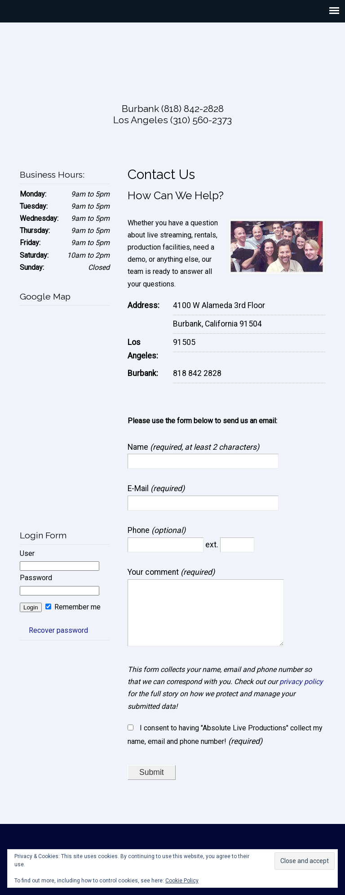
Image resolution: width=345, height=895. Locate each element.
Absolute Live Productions (172, 57)
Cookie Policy (182, 880)
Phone (139, 530)
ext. (212, 544)
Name (139, 447)
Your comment (154, 572)
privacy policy (301, 694)
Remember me (73, 607)
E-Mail (139, 488)
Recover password (58, 630)
